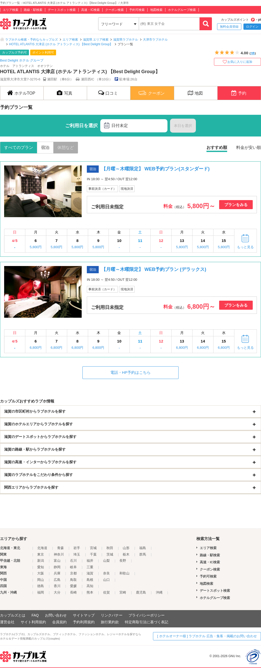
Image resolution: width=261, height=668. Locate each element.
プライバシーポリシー (146, 615)
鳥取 (73, 580)
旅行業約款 (110, 622)
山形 (126, 548)
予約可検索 (137, 10)
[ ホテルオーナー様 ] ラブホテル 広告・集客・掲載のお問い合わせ (207, 636)
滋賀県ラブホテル (125, 39)
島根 (90, 580)
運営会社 (7, 622)
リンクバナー (111, 615)
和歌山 (124, 573)
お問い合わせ (56, 615)
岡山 (40, 580)
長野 (122, 561)
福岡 (40, 592)
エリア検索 (10, 10)
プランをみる (236, 204)
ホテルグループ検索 (182, 10)
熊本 (90, 592)
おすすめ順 (216, 147)
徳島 (40, 586)
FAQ (35, 615)
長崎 (73, 592)
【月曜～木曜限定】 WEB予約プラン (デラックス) (153, 269)
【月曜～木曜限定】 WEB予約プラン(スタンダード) (155, 168)
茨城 (109, 554)
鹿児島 (141, 592)
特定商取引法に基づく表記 (146, 622)
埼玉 (76, 554)
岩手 (76, 548)
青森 (60, 548)
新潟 (40, 561)
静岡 (57, 567)
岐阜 (73, 567)
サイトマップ (84, 615)
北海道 (42, 548)
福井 (90, 561)
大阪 (40, 573)
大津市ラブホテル (155, 39)
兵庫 (57, 573)
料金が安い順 (248, 147)
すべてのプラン (18, 147)
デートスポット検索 (62, 10)
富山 (57, 561)
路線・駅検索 (33, 10)
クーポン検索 (114, 10)
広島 (57, 580)
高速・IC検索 (90, 10)
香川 (57, 586)
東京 (40, 554)
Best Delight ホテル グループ (21, 60)
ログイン (252, 26)
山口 (106, 580)
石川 (73, 561)
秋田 (109, 548)
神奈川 (59, 554)
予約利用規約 (84, 622)
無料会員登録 (229, 26)
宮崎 (122, 592)
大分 (57, 592)
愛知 (40, 567)
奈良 (106, 573)
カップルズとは (12, 615)
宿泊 (45, 147)
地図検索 (156, 10)
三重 (90, 567)
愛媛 (73, 586)
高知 (90, 586)
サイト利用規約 (33, 622)
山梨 (106, 561)
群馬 (142, 554)
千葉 (93, 554)
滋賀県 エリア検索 (96, 39)
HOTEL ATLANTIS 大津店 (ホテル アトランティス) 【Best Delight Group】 (61, 44)
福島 (142, 548)
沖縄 (159, 592)
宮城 (93, 548)
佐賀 (106, 592)
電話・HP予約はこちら (130, 372)
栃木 (126, 554)
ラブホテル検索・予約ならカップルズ (31, 39)
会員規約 (59, 622)
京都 (73, 573)
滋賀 (90, 573)
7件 (252, 53)
